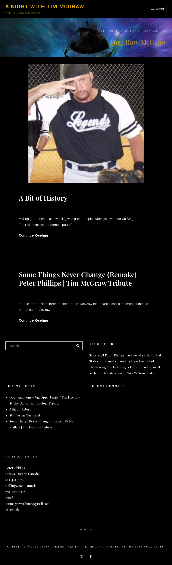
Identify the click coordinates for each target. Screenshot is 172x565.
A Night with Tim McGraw (44, 7)
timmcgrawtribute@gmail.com (27, 504)
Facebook (12, 510)
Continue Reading (33, 235)
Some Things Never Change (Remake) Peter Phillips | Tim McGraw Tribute (78, 278)
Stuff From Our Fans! (24, 415)
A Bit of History (43, 197)
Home (100, 30)
